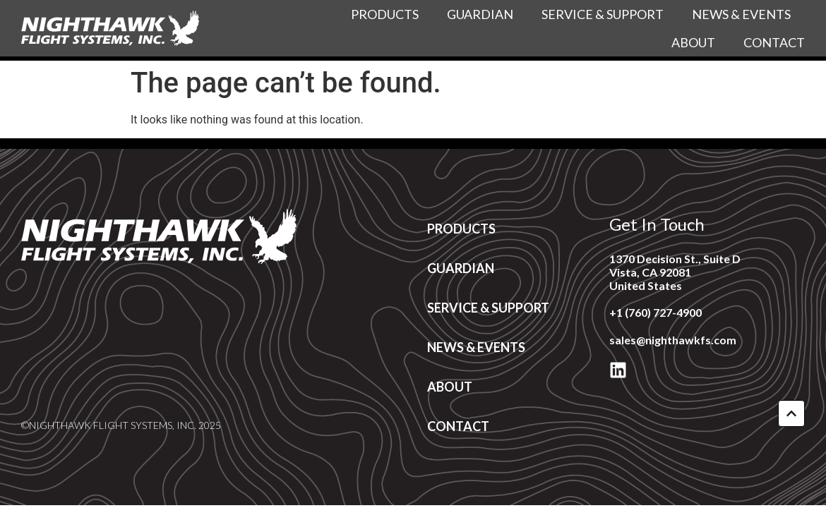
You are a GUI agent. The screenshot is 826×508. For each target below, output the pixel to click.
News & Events (741, 14)
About (693, 42)
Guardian (480, 14)
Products (385, 14)
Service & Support (602, 14)
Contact (774, 42)
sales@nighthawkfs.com (672, 339)
